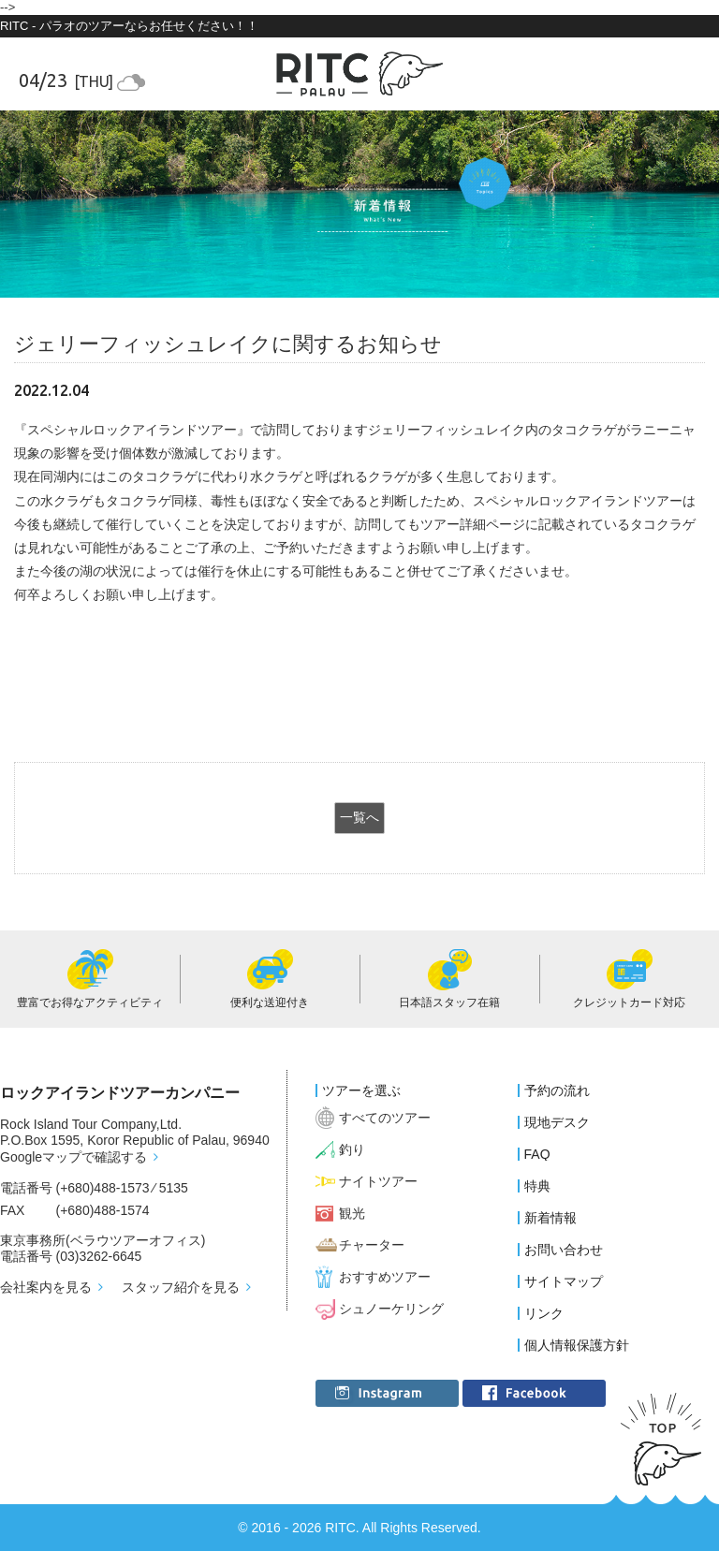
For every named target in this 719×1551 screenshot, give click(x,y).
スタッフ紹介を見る (181, 1287)
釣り (352, 1149)
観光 (352, 1213)
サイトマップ (563, 1281)
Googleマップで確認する (73, 1156)
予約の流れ (557, 1090)
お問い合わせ (563, 1249)
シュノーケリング (391, 1308)
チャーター (371, 1244)
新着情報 (550, 1217)
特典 (537, 1185)
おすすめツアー (385, 1276)
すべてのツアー (385, 1117)
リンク (544, 1313)
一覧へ (359, 817)
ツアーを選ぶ (361, 1090)
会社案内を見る (46, 1287)
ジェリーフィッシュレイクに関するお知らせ (228, 344)
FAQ (537, 1154)
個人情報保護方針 (576, 1345)
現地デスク (557, 1122)
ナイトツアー (378, 1181)
